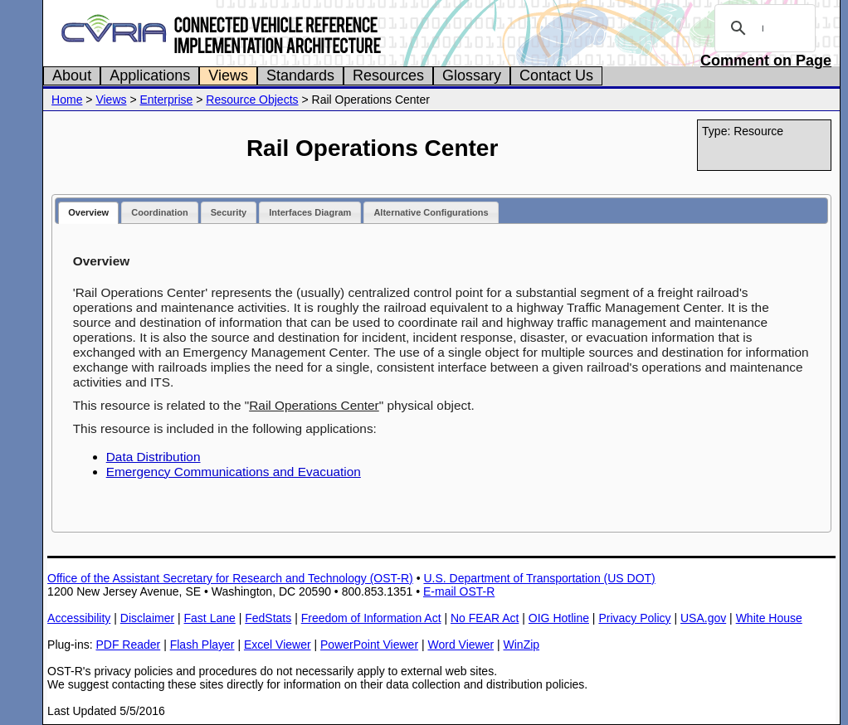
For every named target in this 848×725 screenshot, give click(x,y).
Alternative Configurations (430, 212)
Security (228, 212)
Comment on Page (765, 60)
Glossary (471, 75)
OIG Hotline (559, 618)
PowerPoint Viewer (369, 644)
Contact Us (556, 75)
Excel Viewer (277, 644)
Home (66, 99)
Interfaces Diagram (310, 212)
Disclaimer (147, 618)
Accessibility (78, 618)
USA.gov (703, 618)
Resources (388, 75)
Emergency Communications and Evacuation (233, 472)
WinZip (522, 644)
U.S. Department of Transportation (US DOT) (539, 578)
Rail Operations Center (314, 405)
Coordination (159, 212)
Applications (150, 75)
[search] (762, 28)
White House (769, 618)
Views (228, 75)
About (71, 75)
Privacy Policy (634, 618)
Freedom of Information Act (371, 618)
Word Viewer (460, 644)
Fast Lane (210, 618)
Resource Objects (252, 99)
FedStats (268, 618)
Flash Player (202, 644)
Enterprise (166, 99)
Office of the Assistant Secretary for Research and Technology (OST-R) (230, 578)
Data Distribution (153, 457)
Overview (88, 212)
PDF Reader (127, 644)
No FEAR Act (485, 618)
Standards (300, 75)
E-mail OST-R (459, 591)
